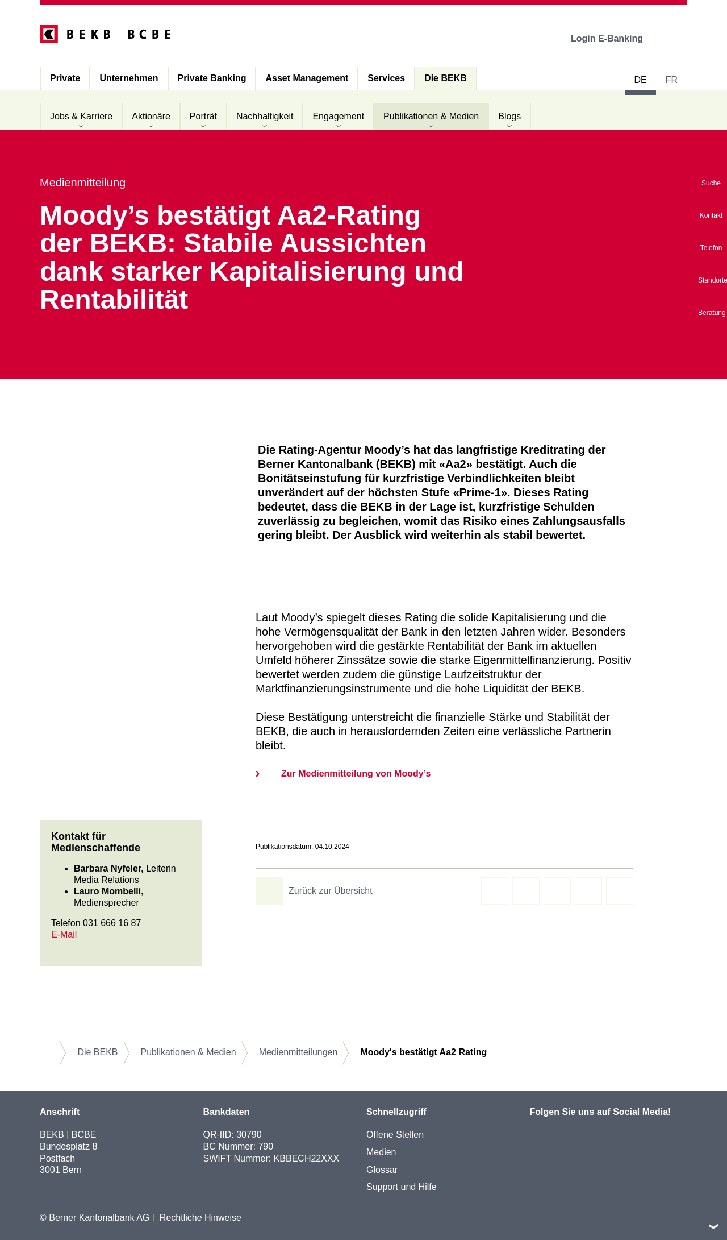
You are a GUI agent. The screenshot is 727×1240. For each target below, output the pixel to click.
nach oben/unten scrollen (713, 1226)
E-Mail (64, 934)
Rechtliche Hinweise (200, 1217)
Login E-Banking (615, 38)
